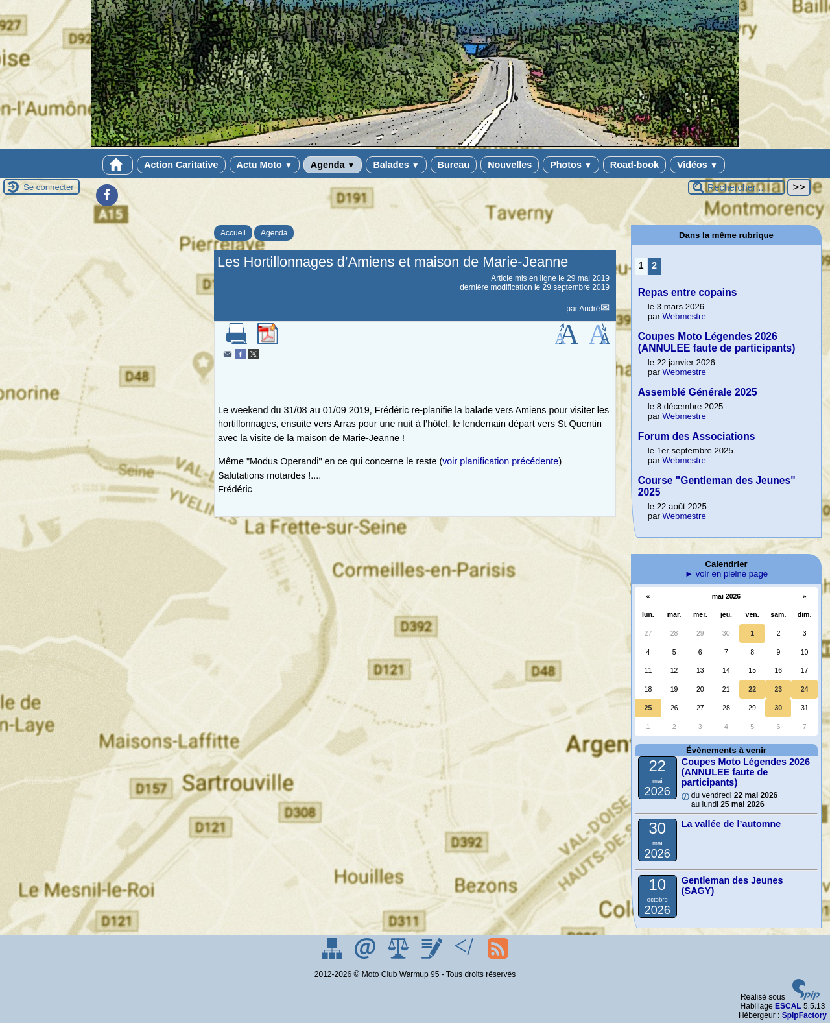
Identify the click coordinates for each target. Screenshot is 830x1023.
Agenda (333, 165)
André (589, 308)
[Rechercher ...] (736, 187)
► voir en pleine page (726, 574)
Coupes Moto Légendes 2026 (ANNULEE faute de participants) (717, 342)
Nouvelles (510, 165)
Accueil (233, 232)
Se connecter (48, 187)
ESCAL (788, 1006)
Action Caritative (181, 165)
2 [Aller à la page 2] (654, 265)
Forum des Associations (696, 436)
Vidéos (697, 165)
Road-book (634, 165)
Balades (396, 165)
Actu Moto (264, 165)
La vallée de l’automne (731, 824)
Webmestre (684, 316)
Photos (571, 165)
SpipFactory (804, 1015)
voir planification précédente (500, 461)
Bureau (454, 165)
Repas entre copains (687, 292)
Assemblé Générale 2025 (697, 392)
